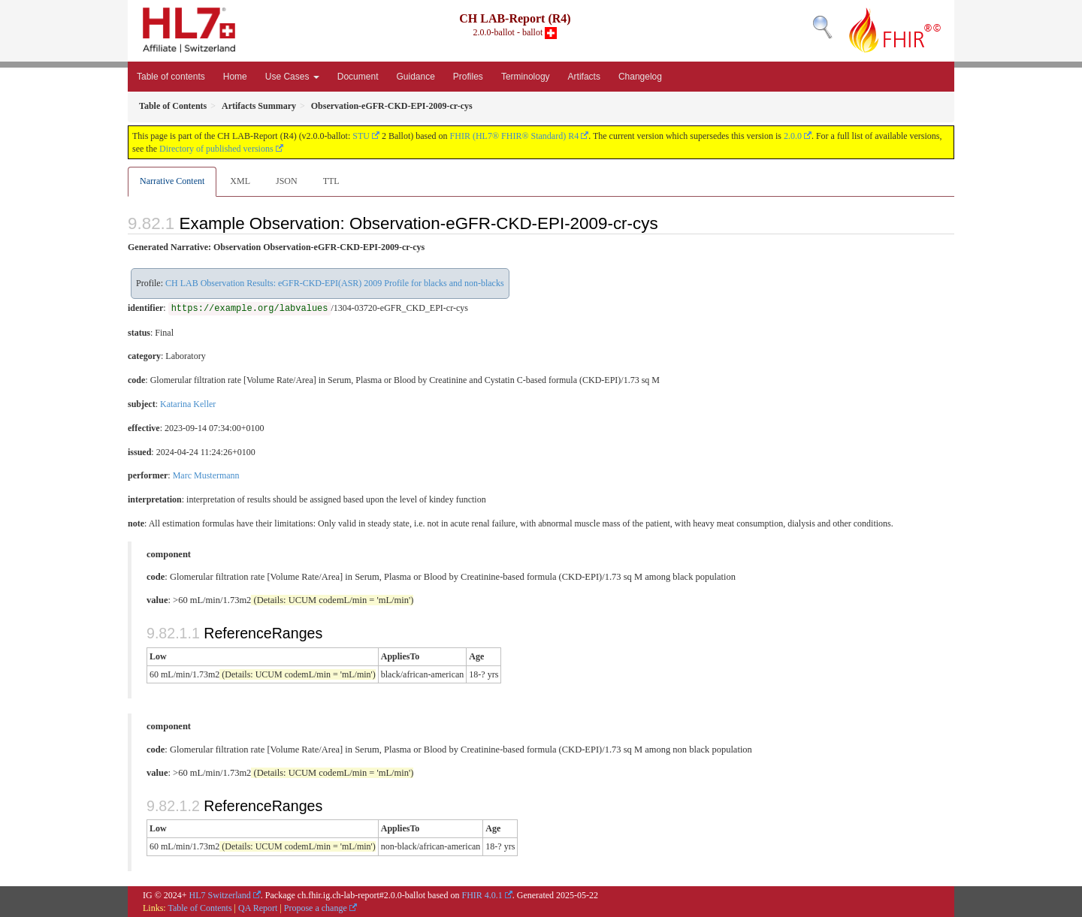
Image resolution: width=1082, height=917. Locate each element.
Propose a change (315, 908)
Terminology (525, 76)
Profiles (468, 76)
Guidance (415, 76)
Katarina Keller (188, 404)
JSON (287, 181)
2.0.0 (793, 136)
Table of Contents (199, 908)
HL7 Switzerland (220, 895)
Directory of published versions (216, 148)
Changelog (640, 76)
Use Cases (292, 76)
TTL (331, 181)
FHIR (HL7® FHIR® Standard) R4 (514, 136)
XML (240, 181)
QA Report (257, 908)
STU (361, 136)
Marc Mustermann (206, 475)
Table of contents (171, 76)
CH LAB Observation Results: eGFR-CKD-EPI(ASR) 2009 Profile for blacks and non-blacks (334, 283)
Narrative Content (172, 181)
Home (235, 76)
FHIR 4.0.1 (481, 895)
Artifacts (584, 76)
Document (358, 76)
